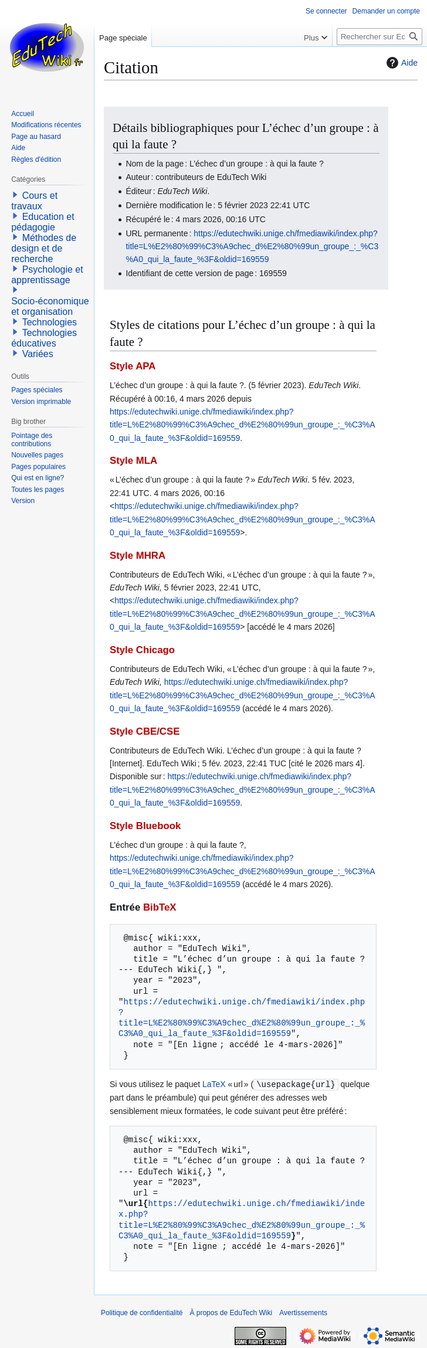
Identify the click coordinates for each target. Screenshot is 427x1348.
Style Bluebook (145, 825)
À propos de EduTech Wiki (230, 1312)
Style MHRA (137, 555)
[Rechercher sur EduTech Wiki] (379, 36)
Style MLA (133, 460)
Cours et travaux (34, 201)
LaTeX (214, 1084)
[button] (15, 195)
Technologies (49, 322)
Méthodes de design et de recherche (43, 248)
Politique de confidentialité (141, 1312)
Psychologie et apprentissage (47, 274)
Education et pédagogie (42, 222)
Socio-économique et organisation (50, 306)
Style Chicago (142, 650)
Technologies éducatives (44, 338)
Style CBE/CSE (144, 731)
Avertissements (303, 1312)
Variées (37, 354)
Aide (401, 63)
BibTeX (160, 907)
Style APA (132, 366)
